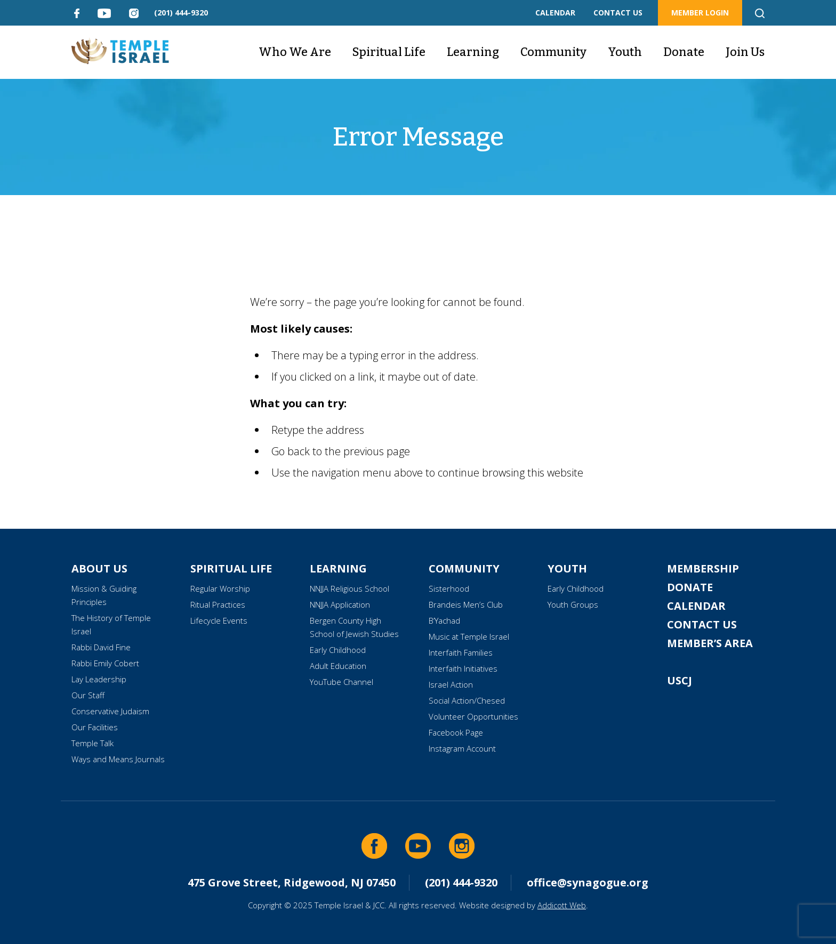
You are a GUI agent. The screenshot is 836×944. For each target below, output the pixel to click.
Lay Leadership (98, 679)
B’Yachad (444, 620)
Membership (703, 568)
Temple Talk (92, 743)
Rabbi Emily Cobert (105, 663)
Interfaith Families (461, 652)
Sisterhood (449, 588)
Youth (625, 52)
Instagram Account (462, 748)
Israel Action (451, 684)
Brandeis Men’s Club (466, 604)
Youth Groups (573, 604)
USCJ (679, 680)
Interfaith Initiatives (463, 668)
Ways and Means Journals (118, 759)
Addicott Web (561, 905)
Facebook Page (456, 732)
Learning (473, 52)
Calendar (696, 606)
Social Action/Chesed (467, 700)
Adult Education (338, 665)
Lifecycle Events (218, 620)
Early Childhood (338, 649)
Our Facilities (94, 727)
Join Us (745, 52)
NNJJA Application (340, 604)
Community (553, 52)
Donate (683, 52)
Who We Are (295, 52)
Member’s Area (710, 643)
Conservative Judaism (110, 711)
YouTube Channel (341, 681)
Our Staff (87, 695)
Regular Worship (220, 588)
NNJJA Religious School (349, 588)
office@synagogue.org (587, 882)
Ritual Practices (217, 604)
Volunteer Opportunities (473, 716)
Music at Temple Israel (469, 636)
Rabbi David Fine (101, 647)
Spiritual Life (388, 52)
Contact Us (702, 624)
